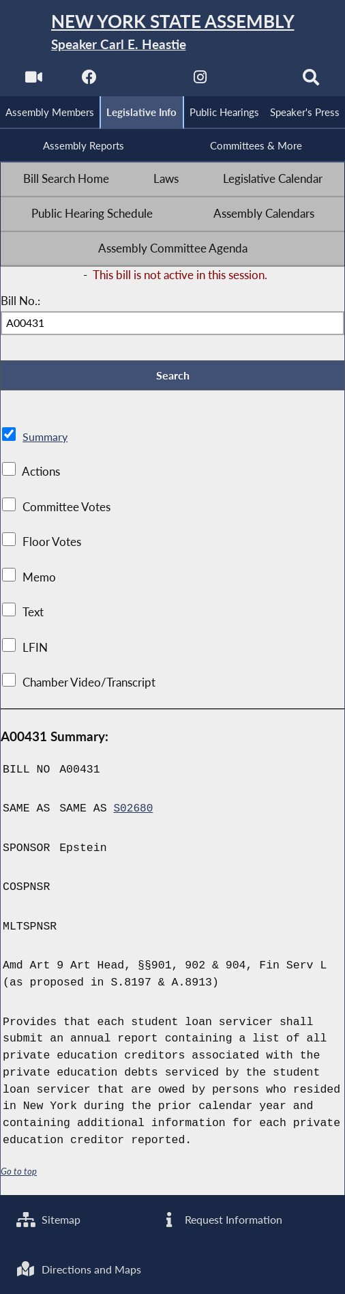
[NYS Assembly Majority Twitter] (144, 82)
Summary (46, 441)
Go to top (19, 1176)
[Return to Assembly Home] (172, 33)
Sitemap (50, 1218)
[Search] (312, 82)
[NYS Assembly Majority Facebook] (88, 82)
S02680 (133, 814)
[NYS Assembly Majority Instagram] (200, 82)
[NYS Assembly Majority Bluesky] (256, 82)
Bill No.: (20, 304)
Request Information (222, 1218)
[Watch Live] (32, 82)
